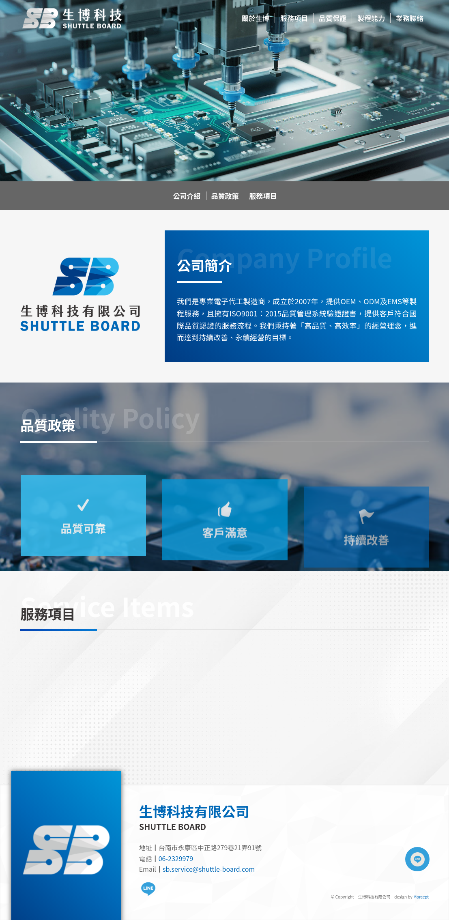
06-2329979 (176, 858)
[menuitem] (255, 18)
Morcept (421, 897)
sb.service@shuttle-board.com (209, 869)
